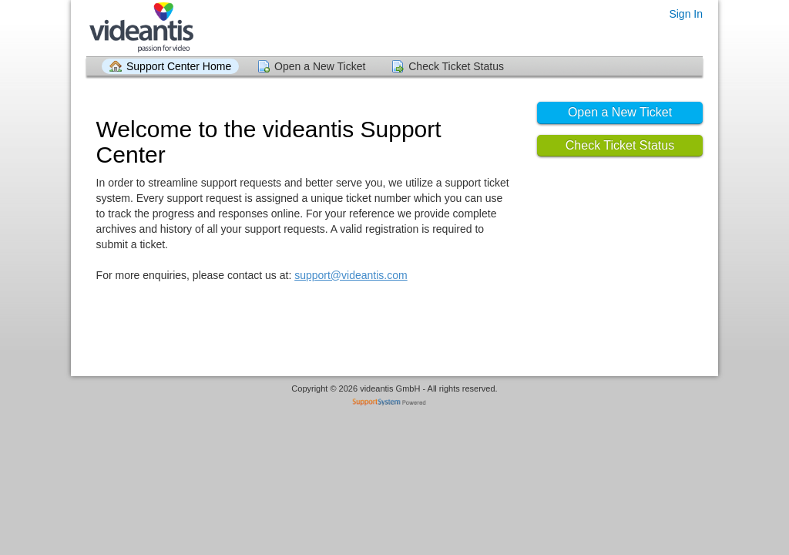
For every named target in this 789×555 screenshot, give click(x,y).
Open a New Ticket (319, 66)
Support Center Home (178, 66)
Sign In (686, 14)
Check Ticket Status (456, 66)
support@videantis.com (351, 275)
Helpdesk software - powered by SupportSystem (394, 403)
